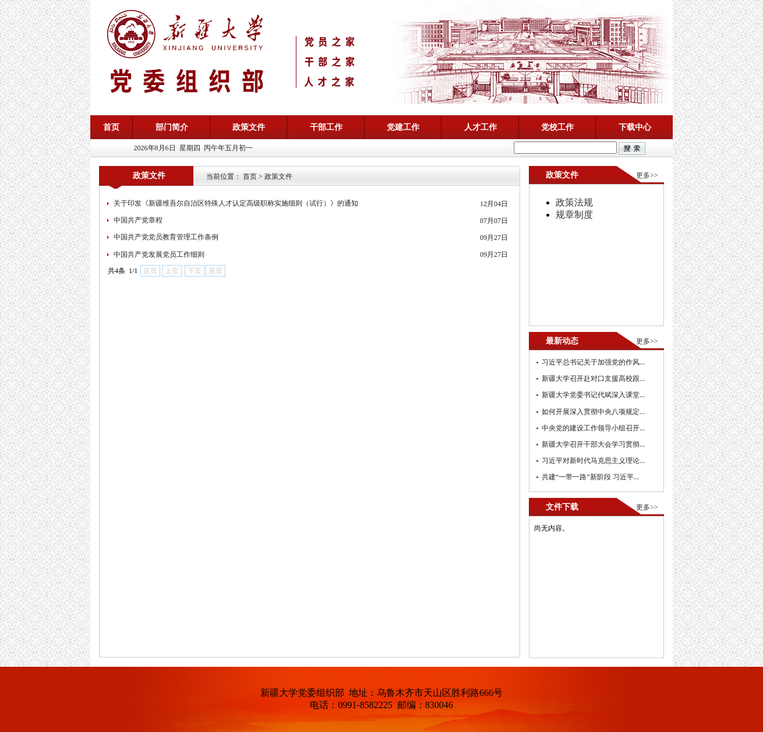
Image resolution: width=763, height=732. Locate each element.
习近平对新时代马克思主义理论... (593, 461)
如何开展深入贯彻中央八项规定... (593, 412)
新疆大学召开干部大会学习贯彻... (593, 444)
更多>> (647, 175)
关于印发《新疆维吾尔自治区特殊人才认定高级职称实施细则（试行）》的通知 (236, 203)
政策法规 (574, 202)
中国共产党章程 (138, 220)
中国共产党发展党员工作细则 (159, 254)
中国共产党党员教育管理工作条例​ (166, 237)
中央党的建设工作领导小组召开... (593, 428)
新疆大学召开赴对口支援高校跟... (593, 378)
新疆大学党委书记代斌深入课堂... (593, 395)
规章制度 (574, 215)
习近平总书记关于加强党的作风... (593, 362)
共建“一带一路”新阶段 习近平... (590, 477)
